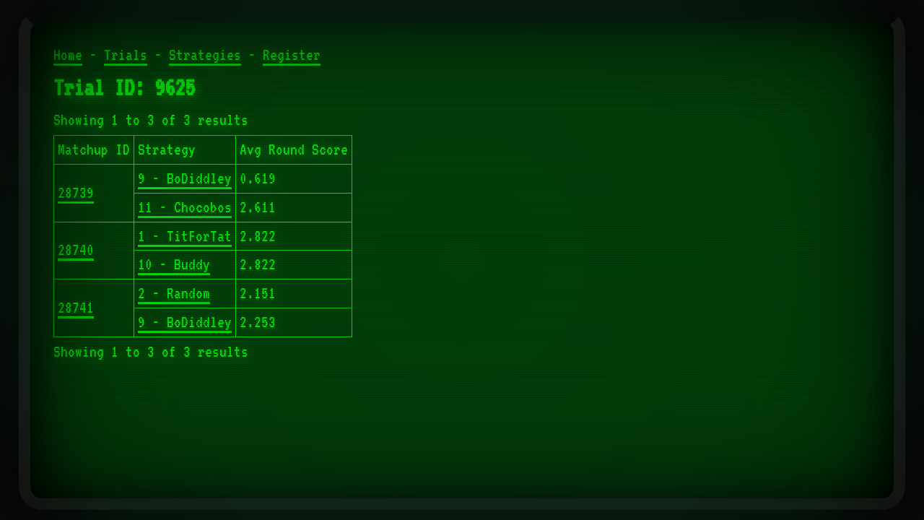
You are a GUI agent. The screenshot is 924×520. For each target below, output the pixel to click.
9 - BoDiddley (185, 178)
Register (292, 55)
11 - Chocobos (185, 207)
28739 (76, 193)
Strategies (205, 55)
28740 (76, 250)
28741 (76, 307)
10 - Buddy (174, 264)
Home (67, 55)
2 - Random (174, 293)
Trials (125, 55)
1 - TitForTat (185, 236)
